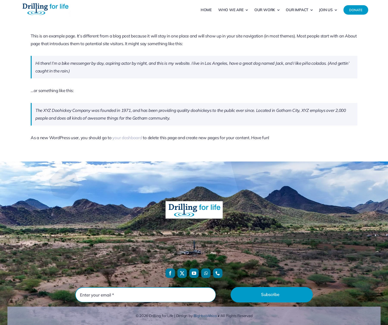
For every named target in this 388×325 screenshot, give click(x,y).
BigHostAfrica (205, 315)
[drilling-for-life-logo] (45, 3)
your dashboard (127, 137)
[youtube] (194, 273)
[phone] (217, 273)
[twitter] (182, 273)
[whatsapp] (206, 273)
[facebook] (170, 273)
